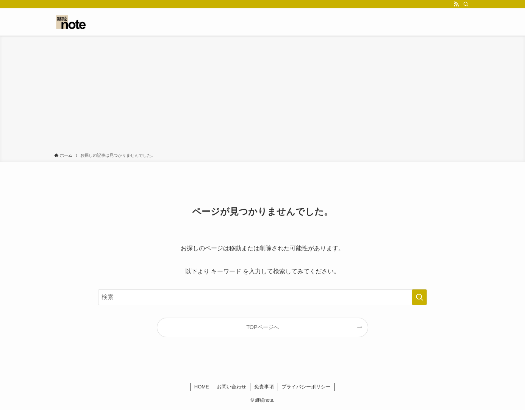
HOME (201, 387)
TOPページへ (262, 327)
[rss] (456, 4)
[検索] (466, 4)
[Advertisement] (262, 95)
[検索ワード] (262, 297)
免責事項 (264, 387)
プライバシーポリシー (306, 387)
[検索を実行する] (419, 297)
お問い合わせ (231, 387)
